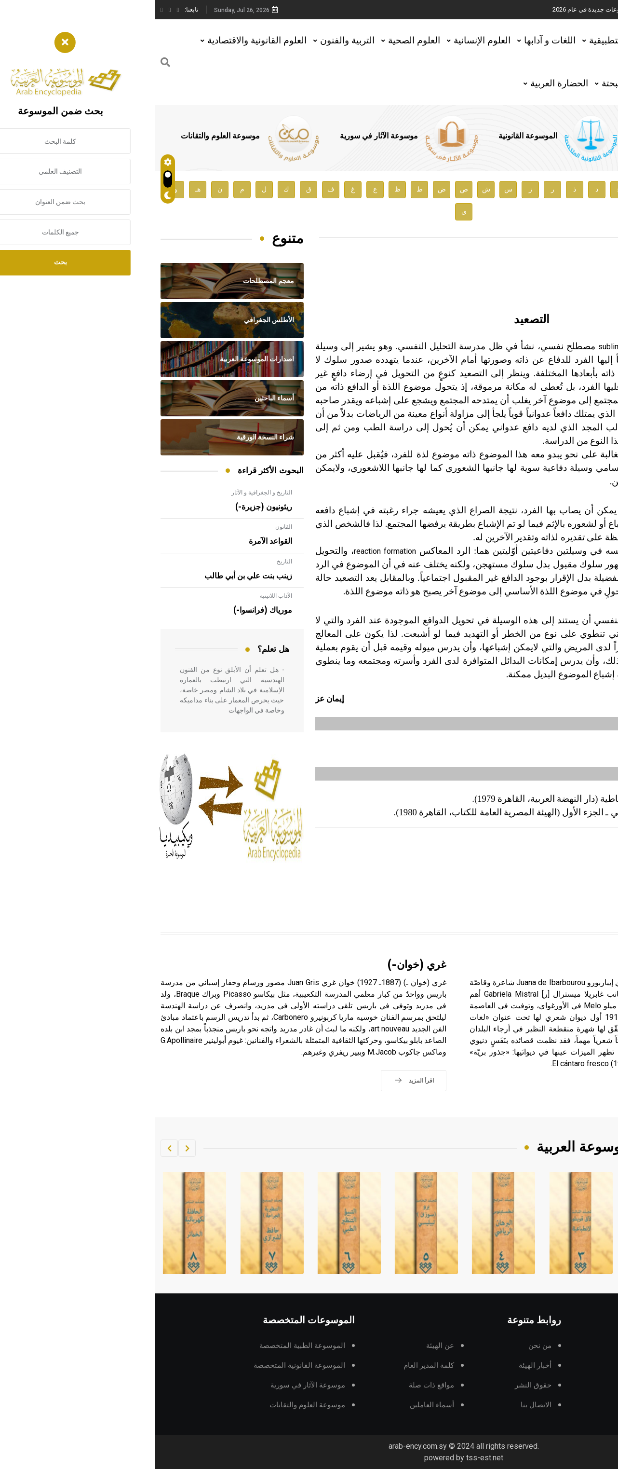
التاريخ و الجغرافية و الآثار (107, 492)
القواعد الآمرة (115, 541)
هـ (43, 189)
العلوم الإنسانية (327, 40)
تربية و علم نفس (558, 840)
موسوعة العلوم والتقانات (61, 136)
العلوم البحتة (470, 83)
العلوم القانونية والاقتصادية (102, 40)
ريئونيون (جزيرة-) (109, 507)
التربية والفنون (192, 40)
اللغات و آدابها (395, 40)
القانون (129, 526)
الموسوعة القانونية (369, 136)
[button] (32, 1148)
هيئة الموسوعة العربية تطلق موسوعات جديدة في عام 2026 (475, 9)
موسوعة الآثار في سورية (220, 136)
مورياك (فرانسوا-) (108, 610)
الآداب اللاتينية (121, 595)
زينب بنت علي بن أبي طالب (93, 576)
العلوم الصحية (259, 40)
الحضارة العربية (404, 83)
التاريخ (129, 561)
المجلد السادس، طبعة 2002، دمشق (536, 850)
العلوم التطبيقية (464, 40)
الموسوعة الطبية (505, 136)
